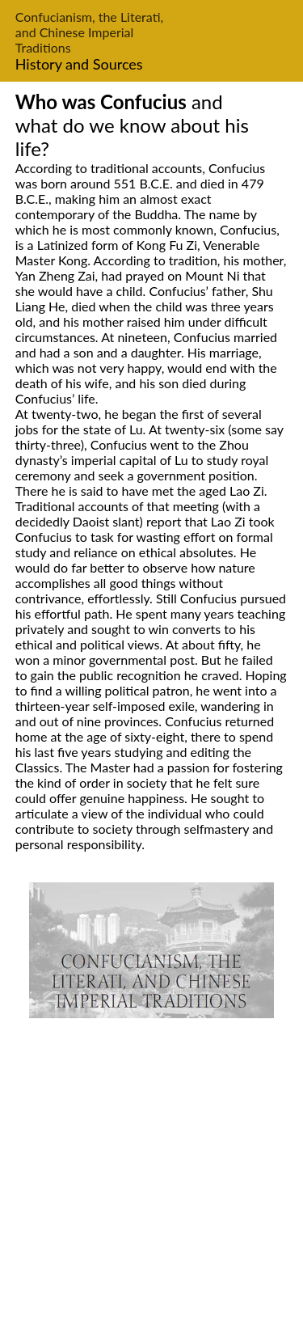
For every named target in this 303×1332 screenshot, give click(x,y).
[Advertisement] (151, 1178)
